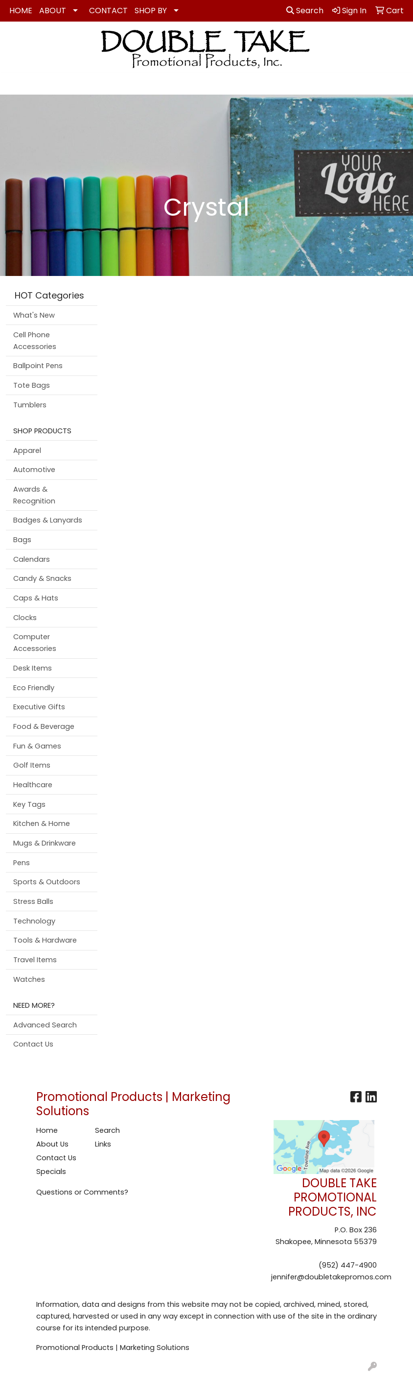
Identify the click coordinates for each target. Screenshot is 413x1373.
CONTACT (108, 10)
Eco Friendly (33, 688)
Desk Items (32, 668)
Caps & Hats (35, 598)
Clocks (25, 618)
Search (304, 10)
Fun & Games (37, 746)
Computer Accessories (34, 642)
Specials (51, 1171)
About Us (52, 1144)
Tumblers (29, 405)
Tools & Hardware (45, 940)
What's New (34, 315)
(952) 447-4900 (348, 1265)
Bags (22, 540)
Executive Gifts (39, 707)
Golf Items (31, 765)
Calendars (31, 559)
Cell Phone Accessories (34, 340)
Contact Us (33, 1044)
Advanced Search (45, 1025)
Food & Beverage (43, 726)
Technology (34, 921)
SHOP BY (151, 10)
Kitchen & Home (41, 823)
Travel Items (35, 960)
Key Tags (29, 804)
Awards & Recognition (34, 495)
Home (47, 1130)
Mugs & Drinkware (44, 843)
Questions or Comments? (82, 1192)
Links (103, 1144)
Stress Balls (33, 901)
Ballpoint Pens (38, 366)
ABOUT (52, 10)
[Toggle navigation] (15, 84)
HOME (20, 10)
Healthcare (32, 785)
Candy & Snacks (42, 578)
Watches (29, 979)
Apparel (27, 450)
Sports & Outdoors (46, 882)
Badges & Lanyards (47, 520)
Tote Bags (31, 385)
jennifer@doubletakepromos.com (331, 1277)
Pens (21, 863)
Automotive (34, 469)
